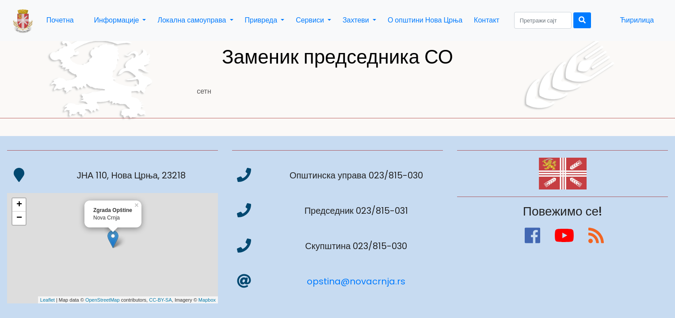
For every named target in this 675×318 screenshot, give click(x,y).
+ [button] (19, 205)
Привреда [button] (262, 20)
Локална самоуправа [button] (192, 20)
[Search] (543, 20)
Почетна (60, 20)
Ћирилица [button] (637, 20)
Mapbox (207, 300)
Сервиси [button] (311, 20)
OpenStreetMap (102, 300)
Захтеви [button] (357, 20)
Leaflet (47, 300)
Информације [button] (117, 20)
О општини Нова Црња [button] (425, 20)
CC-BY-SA (160, 300)
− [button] (19, 218)
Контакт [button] (487, 20)
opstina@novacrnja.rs (356, 281)
